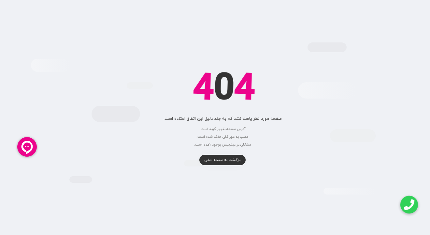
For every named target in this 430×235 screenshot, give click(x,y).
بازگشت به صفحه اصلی (215, 160)
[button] (402, 205)
